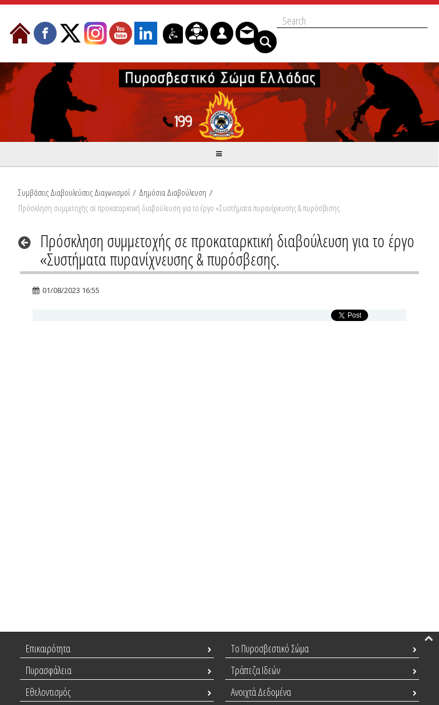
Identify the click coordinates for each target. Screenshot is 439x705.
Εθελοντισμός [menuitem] (48, 692)
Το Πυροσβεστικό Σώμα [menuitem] (270, 648)
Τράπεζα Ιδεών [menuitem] (255, 670)
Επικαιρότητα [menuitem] (48, 648)
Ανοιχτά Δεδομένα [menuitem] (261, 692)
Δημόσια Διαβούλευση (172, 192)
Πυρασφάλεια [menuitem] (48, 670)
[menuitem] (20, 33)
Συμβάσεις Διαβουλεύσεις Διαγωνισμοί (74, 192)
